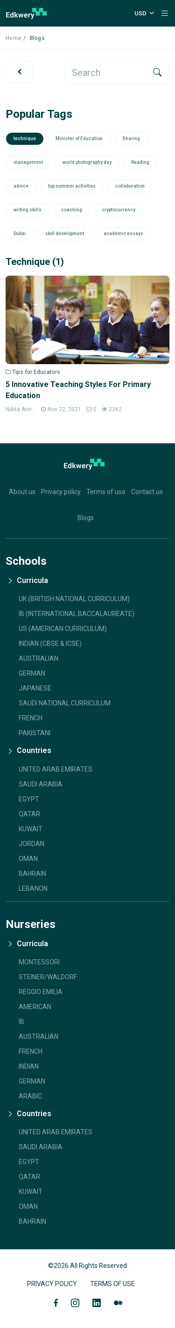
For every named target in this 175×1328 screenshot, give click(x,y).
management (28, 162)
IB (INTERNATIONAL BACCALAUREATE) (76, 613)
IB (21, 1021)
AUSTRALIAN (38, 658)
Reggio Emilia (41, 992)
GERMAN (32, 673)
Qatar (29, 814)
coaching (71, 209)
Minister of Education (79, 138)
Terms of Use (112, 1283)
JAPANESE (35, 688)
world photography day (87, 162)
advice (21, 186)
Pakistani (34, 733)
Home (13, 38)
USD (140, 13)
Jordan (31, 843)
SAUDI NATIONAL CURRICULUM (65, 703)
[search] (105, 72)
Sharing (131, 138)
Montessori (39, 962)
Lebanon (33, 888)
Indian (29, 1066)
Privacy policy (61, 491)
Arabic (30, 1096)
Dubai (20, 233)
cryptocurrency (118, 209)
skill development (64, 233)
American (35, 1006)
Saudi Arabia (41, 784)
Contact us (147, 491)
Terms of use (106, 491)
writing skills (28, 209)
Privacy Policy (52, 1283)
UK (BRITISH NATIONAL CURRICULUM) (74, 599)
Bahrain (32, 873)
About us (22, 491)
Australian (38, 1036)
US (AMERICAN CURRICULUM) (63, 628)
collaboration (130, 186)
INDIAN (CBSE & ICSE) (50, 643)
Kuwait (30, 829)
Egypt (29, 799)
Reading (140, 162)
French (30, 718)
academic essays (123, 233)
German (32, 1081)
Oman (28, 858)
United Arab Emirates (55, 769)
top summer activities (72, 186)
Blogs (85, 518)
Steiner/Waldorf (48, 977)
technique (25, 138)
